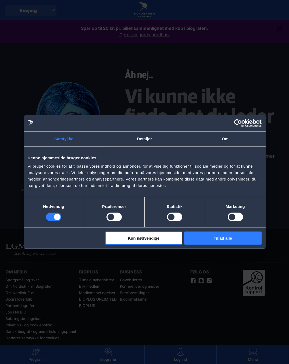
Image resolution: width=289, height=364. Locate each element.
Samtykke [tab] (63, 138)
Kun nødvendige (144, 238)
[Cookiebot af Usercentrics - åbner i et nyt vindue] (238, 123)
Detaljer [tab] (144, 138)
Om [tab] (225, 138)
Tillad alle (223, 238)
